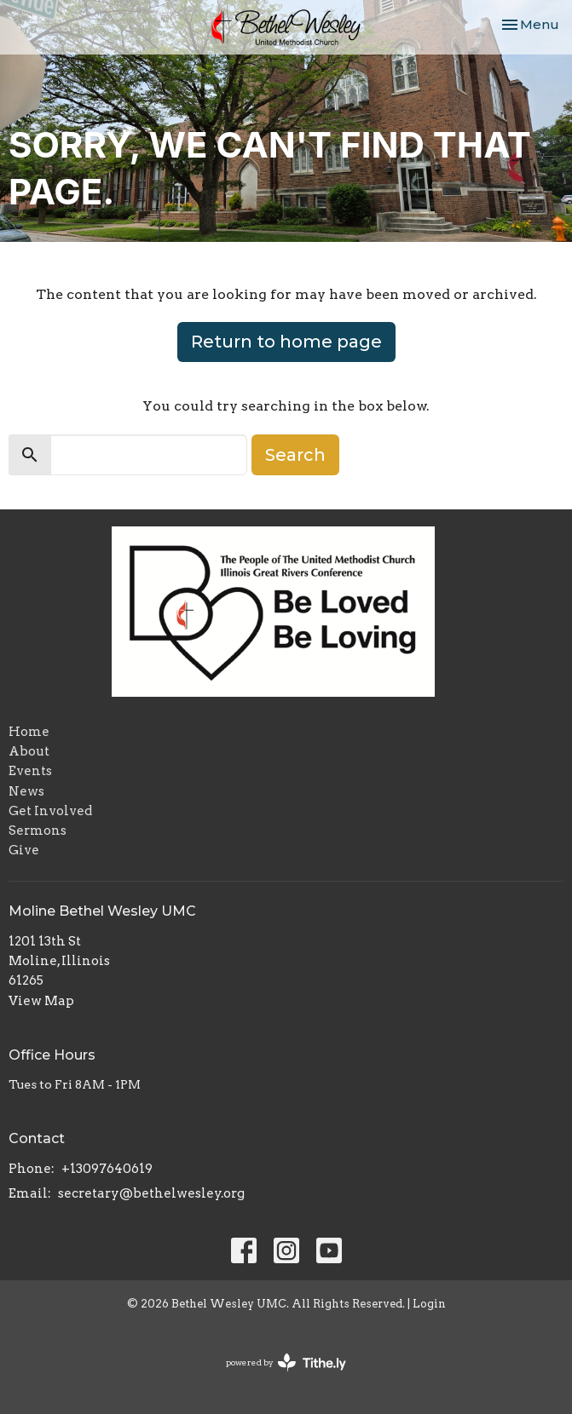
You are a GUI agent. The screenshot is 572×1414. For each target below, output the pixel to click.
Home (29, 731)
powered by (286, 1362)
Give (24, 850)
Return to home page (286, 341)
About (29, 751)
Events (30, 771)
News (26, 791)
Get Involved (50, 811)
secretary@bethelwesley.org (151, 1193)
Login (429, 1303)
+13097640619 (107, 1168)
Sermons (37, 830)
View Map (41, 1001)
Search (295, 455)
